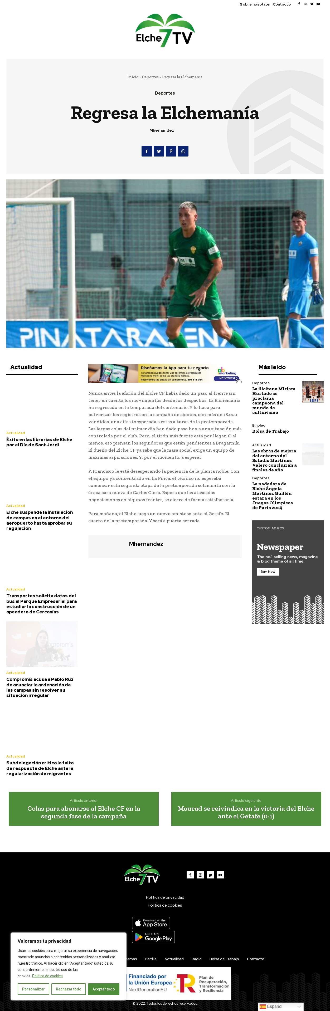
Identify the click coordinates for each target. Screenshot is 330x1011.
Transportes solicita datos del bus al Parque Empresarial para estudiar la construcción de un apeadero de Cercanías (41, 604)
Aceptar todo (104, 989)
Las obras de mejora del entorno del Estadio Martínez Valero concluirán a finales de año (274, 460)
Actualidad (15, 433)
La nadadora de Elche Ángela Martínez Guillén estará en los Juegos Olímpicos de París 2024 (272, 495)
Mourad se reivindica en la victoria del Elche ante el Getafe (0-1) (246, 812)
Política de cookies (47, 976)
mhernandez (161, 130)
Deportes (150, 77)
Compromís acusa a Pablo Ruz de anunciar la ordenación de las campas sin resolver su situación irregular (40, 687)
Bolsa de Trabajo (270, 431)
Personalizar (33, 989)
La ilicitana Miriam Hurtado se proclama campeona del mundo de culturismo (273, 400)
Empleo (258, 425)
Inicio (133, 77)
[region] (69, 966)
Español (271, 1007)
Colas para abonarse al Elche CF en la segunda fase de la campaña (83, 812)
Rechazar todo (68, 989)
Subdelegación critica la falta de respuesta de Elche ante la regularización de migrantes (40, 768)
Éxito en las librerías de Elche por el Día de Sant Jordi (39, 442)
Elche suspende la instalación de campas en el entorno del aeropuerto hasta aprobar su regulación (39, 520)
